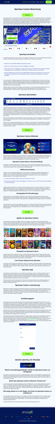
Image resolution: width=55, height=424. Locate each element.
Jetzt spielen (27, 130)
